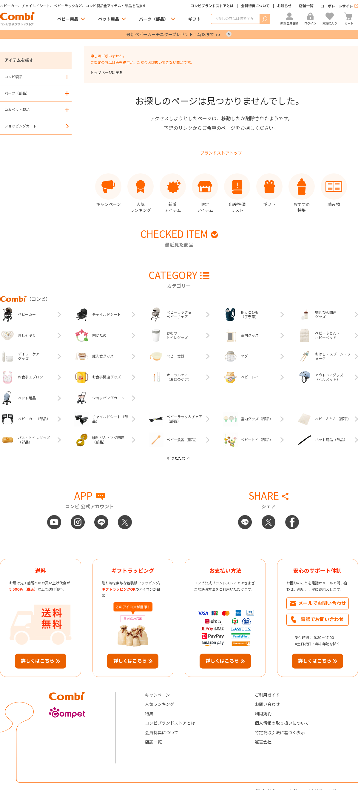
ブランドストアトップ (221, 152)
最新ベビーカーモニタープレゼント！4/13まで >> (173, 34)
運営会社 (263, 741)
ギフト (194, 18)
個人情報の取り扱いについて (282, 723)
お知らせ (284, 6)
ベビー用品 (67, 18)
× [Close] (229, 34)
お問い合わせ (267, 704)
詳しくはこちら (37, 661)
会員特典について (255, 6)
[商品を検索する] (235, 19)
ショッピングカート (20, 126)
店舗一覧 (306, 6)
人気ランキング (159, 704)
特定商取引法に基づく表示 (280, 732)
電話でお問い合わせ (322, 619)
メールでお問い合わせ (322, 603)
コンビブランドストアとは (212, 6)
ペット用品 (108, 18)
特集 (149, 713)
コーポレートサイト (337, 6)
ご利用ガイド (267, 694)
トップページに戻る (106, 72)
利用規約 (263, 713)
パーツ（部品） (153, 18)
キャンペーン (157, 694)
